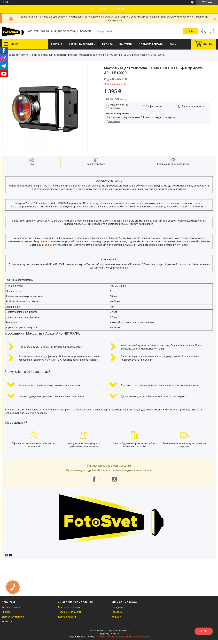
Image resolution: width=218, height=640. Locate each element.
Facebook (117, 612)
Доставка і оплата (150, 44)
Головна (56, 44)
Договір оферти (67, 616)
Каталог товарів (11, 607)
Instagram (117, 607)
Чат (203, 631)
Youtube (116, 616)
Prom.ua (125, 630)
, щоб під (46, 244)
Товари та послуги (81, 44)
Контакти (125, 44)
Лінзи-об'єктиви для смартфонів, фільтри (53, 54)
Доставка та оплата (69, 607)
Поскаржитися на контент (109, 637)
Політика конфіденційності (136, 637)
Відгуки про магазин (13, 616)
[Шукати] (190, 31)
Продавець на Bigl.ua (109, 634)
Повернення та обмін (70, 612)
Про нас (107, 44)
